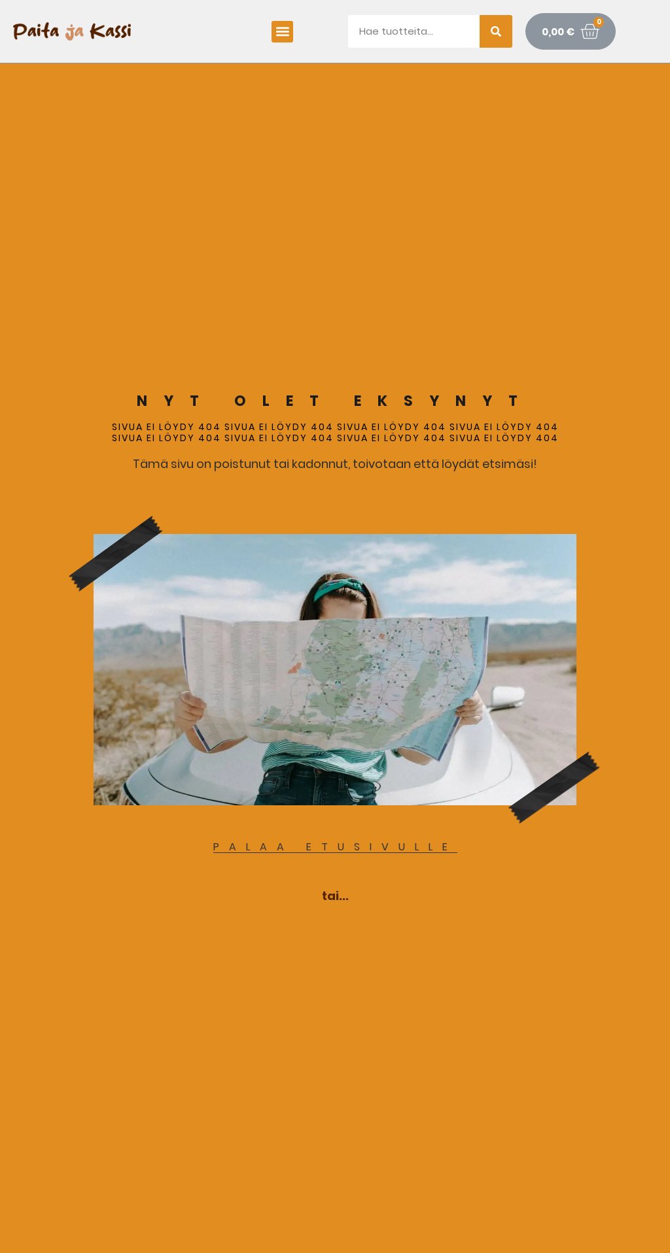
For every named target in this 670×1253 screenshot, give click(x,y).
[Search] (496, 31)
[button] (282, 31)
